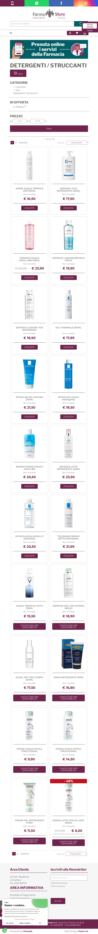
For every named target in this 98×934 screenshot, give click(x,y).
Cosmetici (19, 87)
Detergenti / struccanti (25, 93)
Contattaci (15, 880)
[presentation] (67, 892)
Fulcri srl (83, 931)
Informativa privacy (59, 883)
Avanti (23, 142)
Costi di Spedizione (20, 898)
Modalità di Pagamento (22, 895)
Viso (16, 90)
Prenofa (27, 931)
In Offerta (19, 107)
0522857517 (58, 925)
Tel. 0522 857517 (18, 883)
